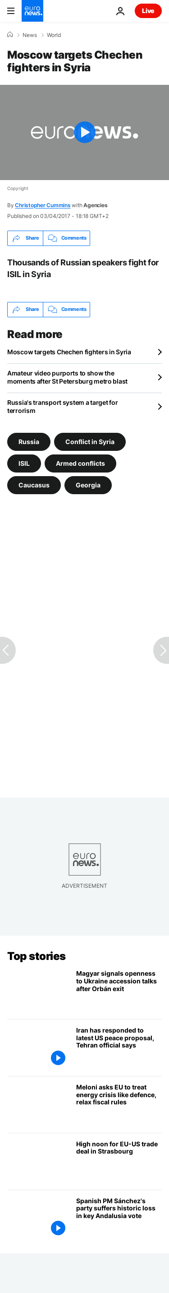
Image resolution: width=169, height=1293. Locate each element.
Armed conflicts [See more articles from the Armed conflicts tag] (80, 463)
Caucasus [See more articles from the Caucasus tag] (34, 485)
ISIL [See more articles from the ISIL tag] (24, 463)
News (30, 35)
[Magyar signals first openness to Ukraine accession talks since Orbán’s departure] (119, 991)
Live (148, 10)
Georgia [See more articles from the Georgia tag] (88, 485)
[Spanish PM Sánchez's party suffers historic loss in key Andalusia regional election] (119, 1218)
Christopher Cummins (42, 205)
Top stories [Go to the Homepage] (36, 956)
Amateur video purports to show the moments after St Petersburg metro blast (67, 377)
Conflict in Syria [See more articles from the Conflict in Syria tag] (89, 441)
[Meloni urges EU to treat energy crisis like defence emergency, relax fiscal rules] (119, 1105)
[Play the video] (84, 132)
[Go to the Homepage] (32, 11)
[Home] (10, 35)
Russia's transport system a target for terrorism (62, 406)
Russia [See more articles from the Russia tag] (28, 441)
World (54, 35)
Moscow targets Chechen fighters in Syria (69, 352)
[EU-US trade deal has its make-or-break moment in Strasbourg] (119, 1161)
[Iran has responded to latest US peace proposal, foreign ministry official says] (119, 1048)
